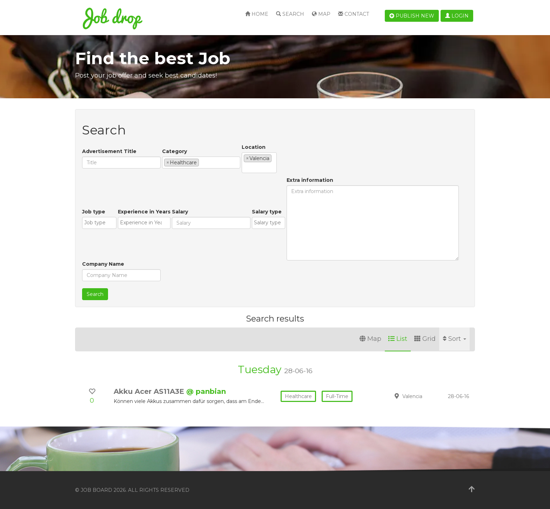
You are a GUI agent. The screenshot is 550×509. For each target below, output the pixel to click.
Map (321, 14)
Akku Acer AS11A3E (150, 391)
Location (254, 147)
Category (174, 151)
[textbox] (202, 162)
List (397, 339)
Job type (93, 212)
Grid (425, 339)
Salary (180, 212)
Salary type (267, 212)
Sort (454, 339)
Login (457, 16)
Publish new (411, 16)
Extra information (310, 180)
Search (290, 14)
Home (256, 14)
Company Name (103, 264)
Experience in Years (144, 212)
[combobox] (201, 162)
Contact (353, 14)
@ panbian (206, 391)
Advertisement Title (109, 151)
